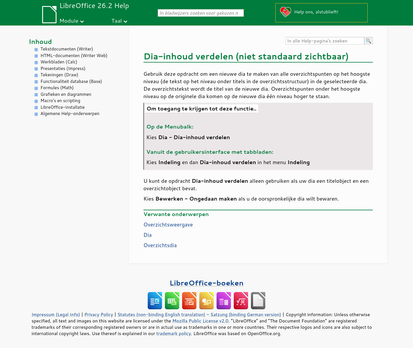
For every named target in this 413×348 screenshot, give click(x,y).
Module (68, 20)
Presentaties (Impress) (62, 68)
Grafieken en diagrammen (65, 94)
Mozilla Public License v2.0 (200, 321)
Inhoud (40, 41)
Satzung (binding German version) (246, 314)
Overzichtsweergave (168, 224)
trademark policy (173, 333)
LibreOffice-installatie (62, 107)
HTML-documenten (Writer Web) (74, 56)
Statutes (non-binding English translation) (161, 314)
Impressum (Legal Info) (56, 314)
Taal (117, 20)
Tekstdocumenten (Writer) (66, 49)
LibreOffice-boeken (206, 283)
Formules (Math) (57, 88)
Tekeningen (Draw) (59, 75)
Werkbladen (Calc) (58, 62)
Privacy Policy (98, 314)
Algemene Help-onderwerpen (70, 113)
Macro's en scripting (60, 101)
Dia (147, 234)
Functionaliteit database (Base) (71, 81)
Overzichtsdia (160, 245)
